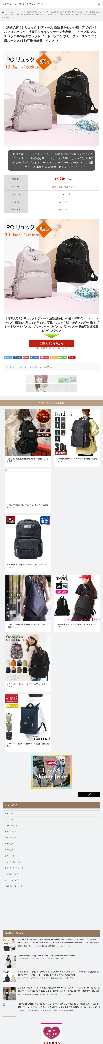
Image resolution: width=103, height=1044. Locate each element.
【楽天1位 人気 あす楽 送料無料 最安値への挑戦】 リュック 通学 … (27, 470)
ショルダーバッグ (11, 836)
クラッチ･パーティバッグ (14, 879)
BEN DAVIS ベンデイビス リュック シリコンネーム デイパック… (27, 576)
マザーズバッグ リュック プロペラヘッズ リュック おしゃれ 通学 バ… (28, 696)
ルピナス (63, 202)
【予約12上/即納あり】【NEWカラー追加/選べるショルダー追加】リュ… (28, 636)
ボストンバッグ (10, 842)
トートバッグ (9, 824)
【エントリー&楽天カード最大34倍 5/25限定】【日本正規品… (28, 755)
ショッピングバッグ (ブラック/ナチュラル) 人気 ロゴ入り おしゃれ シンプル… (46, 988)
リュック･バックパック (17, 367)
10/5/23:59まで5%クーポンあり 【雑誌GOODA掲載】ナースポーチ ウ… (44, 957)
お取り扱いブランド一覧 (14, 897)
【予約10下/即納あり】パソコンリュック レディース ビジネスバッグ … (27, 517)
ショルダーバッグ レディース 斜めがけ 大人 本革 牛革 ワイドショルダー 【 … (46, 1005)
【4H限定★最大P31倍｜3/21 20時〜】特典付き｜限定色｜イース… (76, 470)
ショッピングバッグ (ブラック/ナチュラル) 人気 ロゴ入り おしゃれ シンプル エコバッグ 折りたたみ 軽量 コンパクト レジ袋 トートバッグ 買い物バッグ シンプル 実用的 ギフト (58, 983)
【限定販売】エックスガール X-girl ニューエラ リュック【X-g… (76, 636)
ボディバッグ (9, 866)
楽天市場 (63, 209)
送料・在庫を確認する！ (63, 187)
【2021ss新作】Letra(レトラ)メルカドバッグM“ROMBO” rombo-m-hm (46, 966)
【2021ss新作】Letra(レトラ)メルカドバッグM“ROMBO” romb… (41, 969)
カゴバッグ (9, 854)
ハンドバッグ (9, 830)
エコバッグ (9, 860)
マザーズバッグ (10, 848)
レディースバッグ (38, 367)
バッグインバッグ (11, 885)
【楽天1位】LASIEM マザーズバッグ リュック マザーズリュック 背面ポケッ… (46, 1021)
